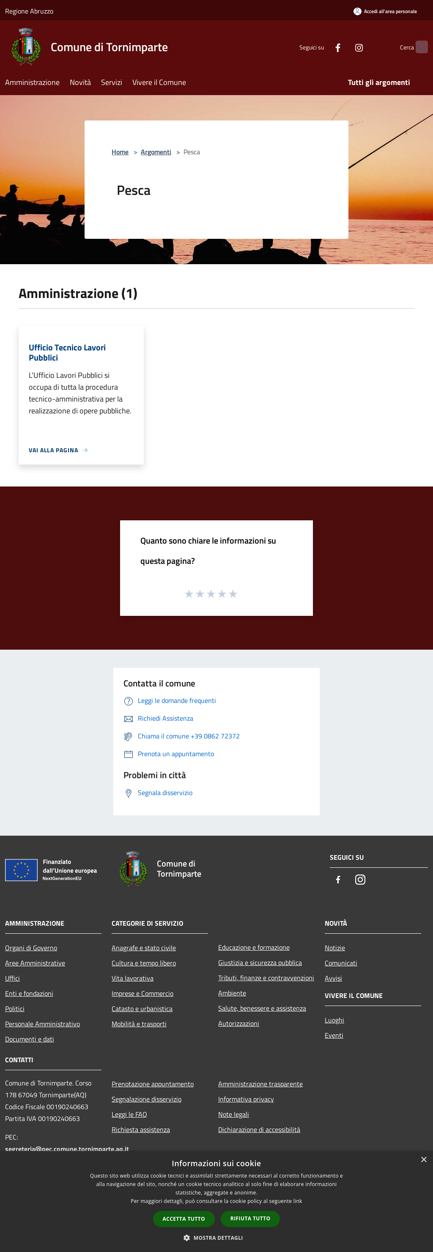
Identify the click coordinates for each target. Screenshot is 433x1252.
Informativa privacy (246, 1099)
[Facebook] (321, 46)
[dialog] (216, 1201)
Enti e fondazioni (29, 993)
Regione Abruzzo (29, 11)
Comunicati (341, 963)
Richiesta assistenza (141, 1129)
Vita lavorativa (132, 978)
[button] (216, 1237)
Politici (15, 1008)
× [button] (423, 1160)
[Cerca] (418, 47)
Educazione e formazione (254, 947)
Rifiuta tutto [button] (250, 1218)
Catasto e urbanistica (142, 1008)
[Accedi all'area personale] (385, 11)
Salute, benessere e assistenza (262, 1008)
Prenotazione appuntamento (153, 1084)
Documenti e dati (29, 1039)
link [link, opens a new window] (297, 1201)
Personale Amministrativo (42, 1024)
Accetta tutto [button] (184, 1218)
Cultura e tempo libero (144, 963)
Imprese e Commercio (142, 993)
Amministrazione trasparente (260, 1084)
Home (120, 152)
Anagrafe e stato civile (144, 948)
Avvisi (333, 978)
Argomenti (156, 152)
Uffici (12, 978)
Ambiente (232, 993)
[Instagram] (342, 46)
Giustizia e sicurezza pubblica (260, 962)
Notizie (335, 948)
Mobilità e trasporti (139, 1024)
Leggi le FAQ (129, 1114)
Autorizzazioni (238, 1023)
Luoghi (334, 1020)
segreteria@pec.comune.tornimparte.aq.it (67, 1149)
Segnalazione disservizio (146, 1099)
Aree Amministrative (35, 963)
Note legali (233, 1114)
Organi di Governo (31, 948)
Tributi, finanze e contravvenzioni (266, 978)
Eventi (334, 1035)
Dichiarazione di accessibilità (259, 1129)
